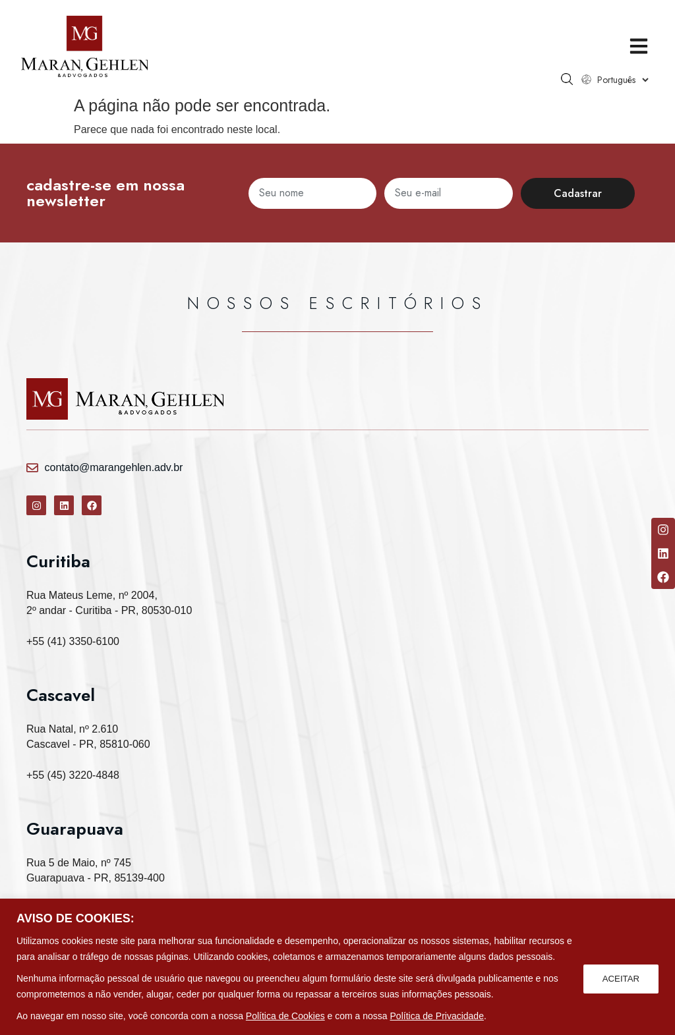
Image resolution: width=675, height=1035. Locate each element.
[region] (337, 967)
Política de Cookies (285, 1016)
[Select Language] (617, 79)
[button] (634, 46)
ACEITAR (619, 978)
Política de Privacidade (437, 1016)
